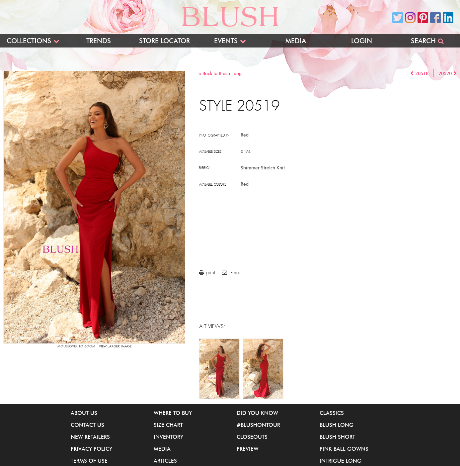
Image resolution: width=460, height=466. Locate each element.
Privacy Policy (91, 449)
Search (423, 41)
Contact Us (87, 425)
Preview (248, 449)
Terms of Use (89, 461)
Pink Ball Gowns (344, 449)
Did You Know (257, 413)
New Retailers (90, 437)
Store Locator (164, 41)
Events (226, 41)
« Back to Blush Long (220, 73)
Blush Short (337, 437)
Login (361, 41)
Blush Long (336, 425)
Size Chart (168, 425)
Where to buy (173, 413)
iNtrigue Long (340, 461)
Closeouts (252, 437)
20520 (445, 73)
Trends (98, 41)
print (207, 272)
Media (295, 41)
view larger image (115, 346)
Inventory (168, 437)
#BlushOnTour (258, 425)
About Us (84, 413)
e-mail (232, 272)
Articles (165, 461)
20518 (421, 73)
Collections (29, 41)
